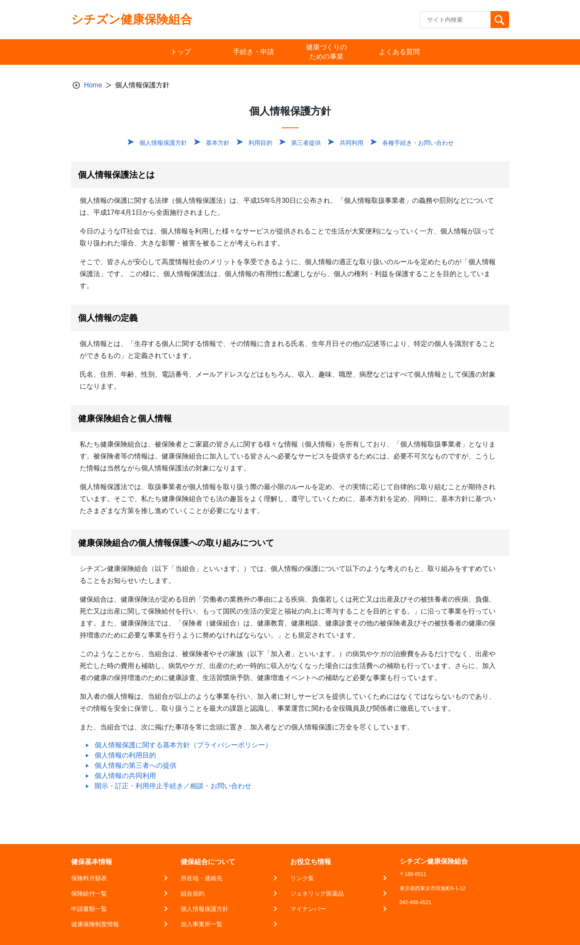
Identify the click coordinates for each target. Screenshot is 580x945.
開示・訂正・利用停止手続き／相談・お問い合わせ (173, 785)
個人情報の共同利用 (125, 775)
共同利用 (352, 142)
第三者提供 (306, 142)
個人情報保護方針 (163, 142)
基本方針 (218, 142)
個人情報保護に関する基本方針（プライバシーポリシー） (183, 745)
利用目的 (260, 142)
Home (93, 85)
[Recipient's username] (455, 19)
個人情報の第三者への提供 (135, 765)
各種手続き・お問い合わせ (418, 142)
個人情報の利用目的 (125, 755)
